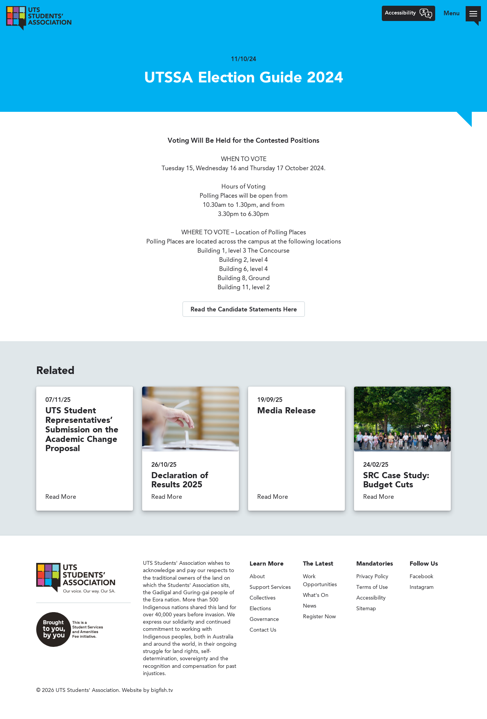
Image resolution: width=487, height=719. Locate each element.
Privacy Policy (372, 576)
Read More (60, 497)
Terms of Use (372, 587)
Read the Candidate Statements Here (244, 310)
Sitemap (366, 608)
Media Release (286, 411)
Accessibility (371, 598)
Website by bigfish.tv (147, 690)
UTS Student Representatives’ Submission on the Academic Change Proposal (82, 430)
